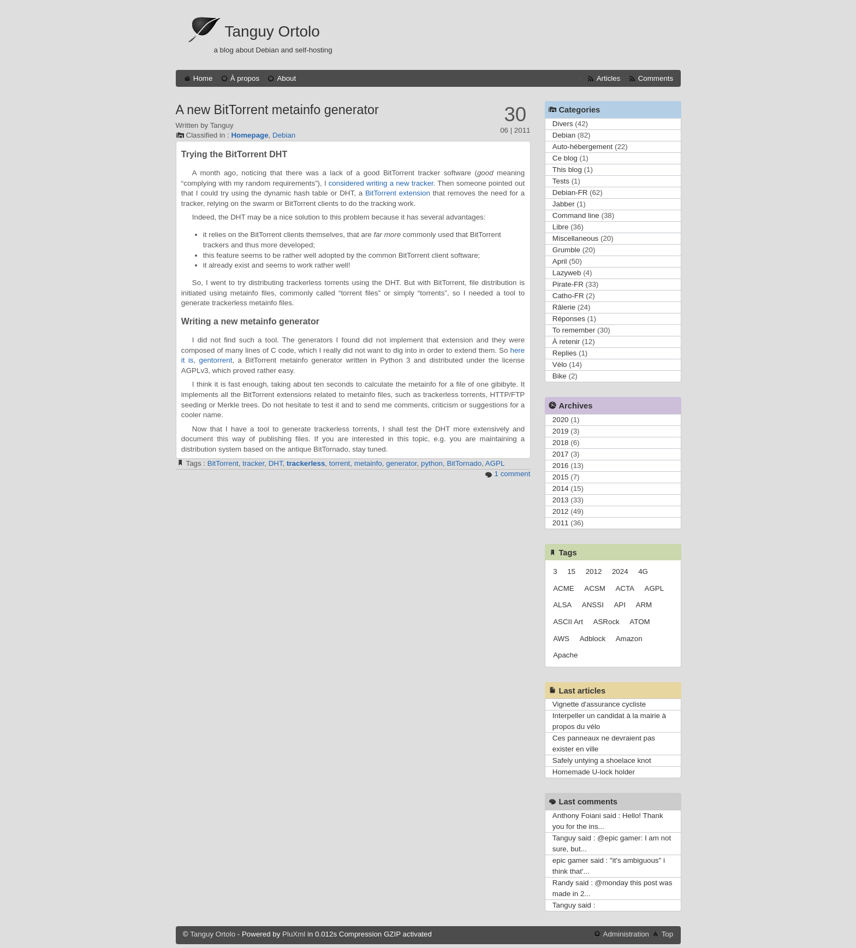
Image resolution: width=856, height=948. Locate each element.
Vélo (559, 364)
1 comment (513, 474)
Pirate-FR (568, 284)
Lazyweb (566, 273)
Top (668, 934)
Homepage (249, 135)
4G (643, 571)
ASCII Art (568, 622)
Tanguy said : (574, 905)
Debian (283, 135)
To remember (574, 330)
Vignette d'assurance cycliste (599, 704)
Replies (564, 353)
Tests (560, 181)
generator (401, 463)
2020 (560, 420)
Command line (575, 215)
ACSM (594, 588)
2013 (560, 500)
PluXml (293, 934)
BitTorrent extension (397, 193)
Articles (609, 78)
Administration (626, 934)
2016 (560, 465)
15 (571, 571)
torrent (339, 463)
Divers (562, 124)
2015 (560, 477)
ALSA (562, 605)
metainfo (368, 463)
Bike (559, 376)
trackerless (306, 463)
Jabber (563, 204)
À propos (244, 78)
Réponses (568, 319)
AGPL (495, 463)
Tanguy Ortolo (272, 31)
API (619, 605)
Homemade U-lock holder (593, 772)
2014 (560, 488)
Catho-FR (568, 296)
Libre (560, 227)
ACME (563, 588)
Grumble (566, 250)
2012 (560, 511)
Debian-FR (569, 192)
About (286, 78)
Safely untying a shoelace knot (601, 760)
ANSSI (593, 605)
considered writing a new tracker (381, 183)
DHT (276, 463)
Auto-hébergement (582, 147)
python (432, 463)
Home (203, 78)
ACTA (624, 588)
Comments (655, 78)
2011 (560, 523)
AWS (561, 639)
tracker (253, 463)
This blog (567, 169)
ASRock (606, 622)
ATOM (639, 622)
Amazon (629, 639)
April (559, 261)
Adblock (592, 639)
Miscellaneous (575, 238)
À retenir (566, 341)
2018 (560, 443)
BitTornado (464, 463)
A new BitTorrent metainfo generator (277, 110)
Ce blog (565, 158)
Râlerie (563, 307)
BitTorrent (223, 463)
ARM (644, 605)
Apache (565, 655)
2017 (560, 454)
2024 (620, 571)
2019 (560, 431)
